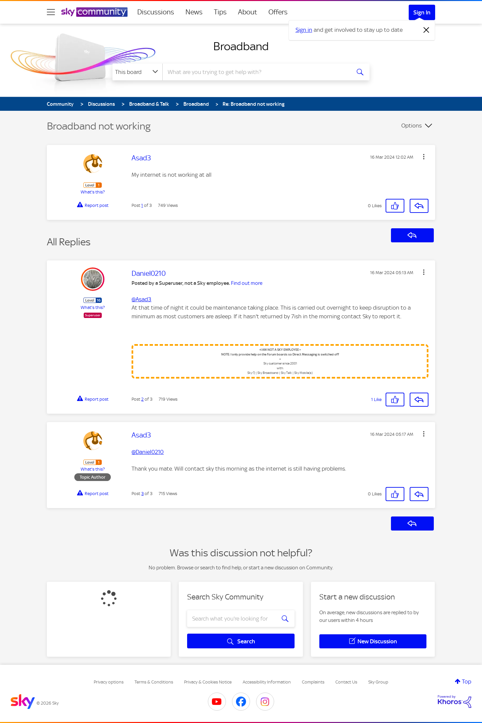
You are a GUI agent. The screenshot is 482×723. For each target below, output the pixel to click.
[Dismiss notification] (426, 30)
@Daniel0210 (148, 452)
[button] (423, 156)
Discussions (155, 12)
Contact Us (346, 682)
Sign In (421, 12)
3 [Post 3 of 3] (142, 493)
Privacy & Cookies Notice (208, 682)
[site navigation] (51, 12)
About (247, 12)
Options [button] (411, 125)
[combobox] (256, 72)
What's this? (93, 191)
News (194, 12)
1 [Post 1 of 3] (142, 205)
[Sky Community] (94, 12)
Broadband (241, 46)
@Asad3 (141, 299)
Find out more (246, 283)
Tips (220, 12)
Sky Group (378, 682)
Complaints (313, 682)
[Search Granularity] (137, 72)
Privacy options (109, 682)
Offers (278, 12)
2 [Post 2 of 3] (142, 399)
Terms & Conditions (154, 682)
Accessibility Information (267, 682)
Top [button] (466, 681)
